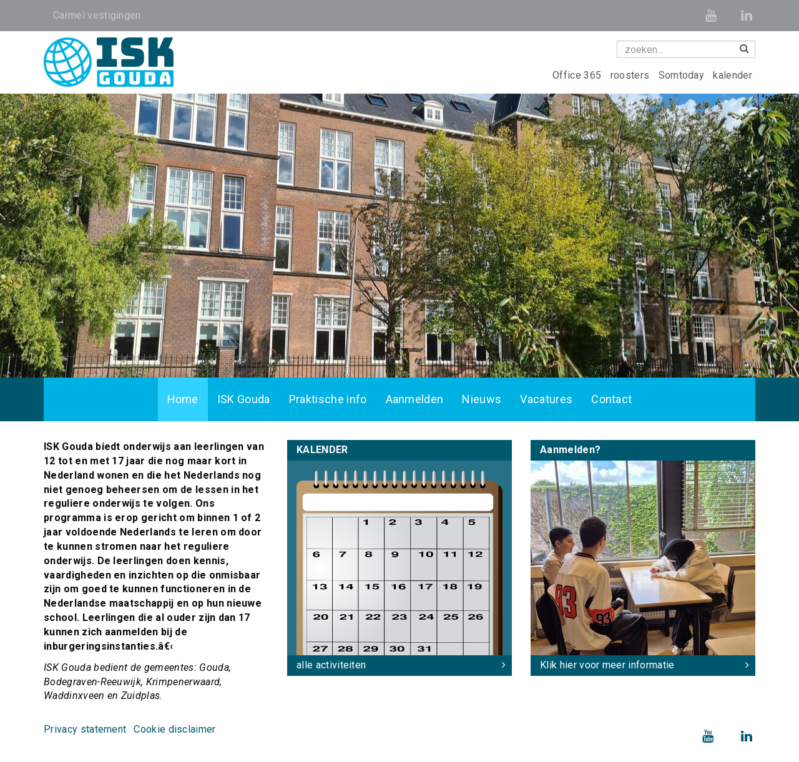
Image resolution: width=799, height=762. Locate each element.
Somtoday (683, 75)
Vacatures (546, 399)
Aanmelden (415, 399)
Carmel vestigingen (97, 15)
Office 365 (578, 75)
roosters (631, 75)
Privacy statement (85, 729)
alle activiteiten (331, 665)
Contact (611, 399)
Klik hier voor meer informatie (607, 665)
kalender (732, 75)
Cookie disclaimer (174, 729)
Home (183, 399)
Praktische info (328, 399)
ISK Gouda (243, 399)
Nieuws (481, 399)
